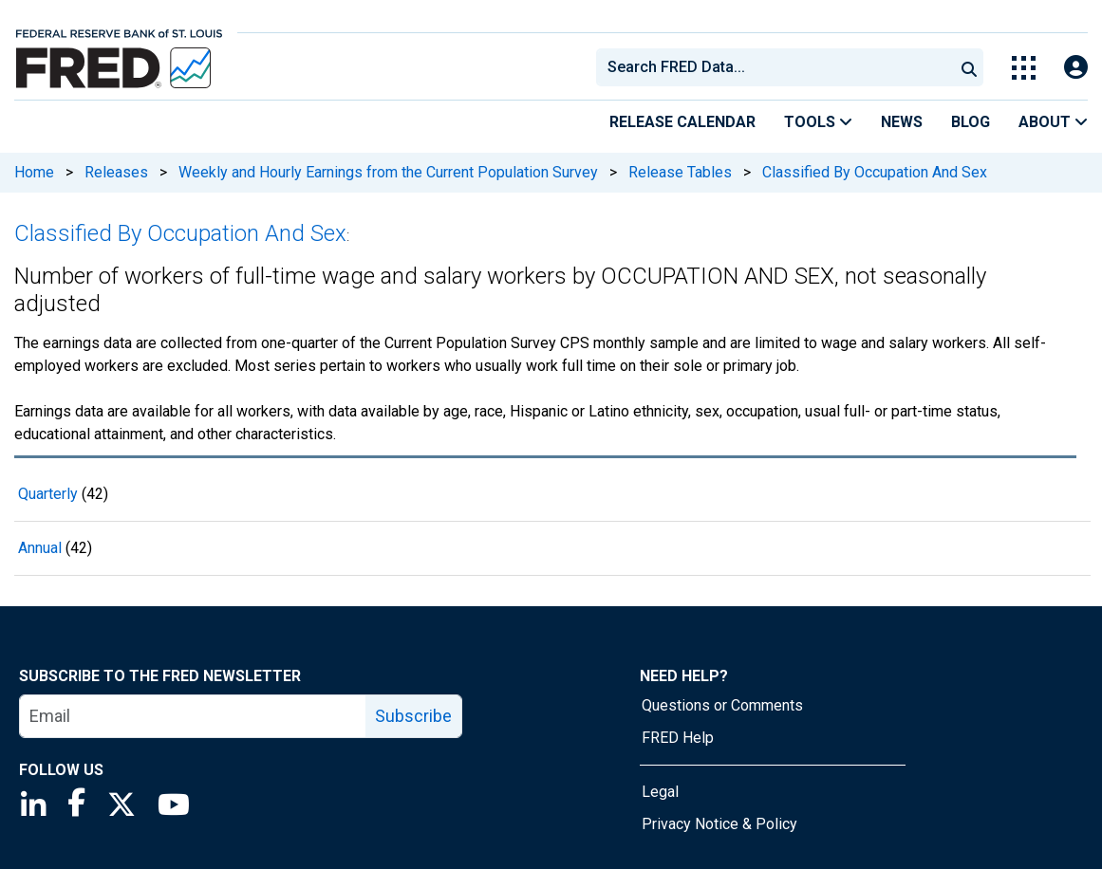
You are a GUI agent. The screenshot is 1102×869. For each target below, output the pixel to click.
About (1053, 122)
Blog (970, 122)
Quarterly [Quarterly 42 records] (48, 494)
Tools (818, 122)
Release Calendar (682, 122)
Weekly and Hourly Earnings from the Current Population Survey (388, 172)
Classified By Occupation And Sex (874, 172)
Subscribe (413, 716)
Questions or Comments (722, 705)
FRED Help (678, 738)
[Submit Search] (969, 67)
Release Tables (680, 172)
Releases (116, 172)
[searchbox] (778, 67)
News (902, 122)
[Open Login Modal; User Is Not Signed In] (1076, 68)
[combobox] (773, 67)
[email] (193, 716)
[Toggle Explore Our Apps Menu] (1024, 68)
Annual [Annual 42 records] (40, 548)
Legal (660, 792)
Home (34, 172)
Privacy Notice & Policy (719, 824)
